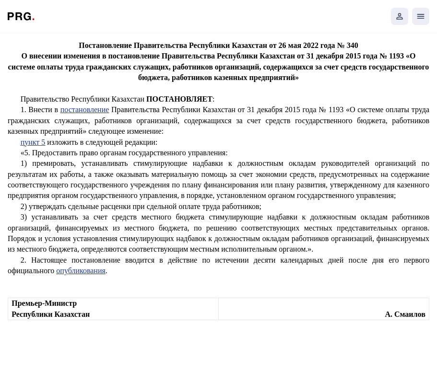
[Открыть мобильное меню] (420, 16)
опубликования (81, 270)
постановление (84, 109)
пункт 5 (33, 142)
